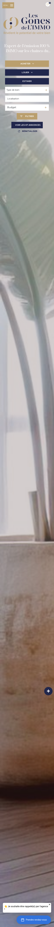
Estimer (27, 81)
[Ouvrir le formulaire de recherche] (27, 116)
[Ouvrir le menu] (8, 5)
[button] (34, 920)
